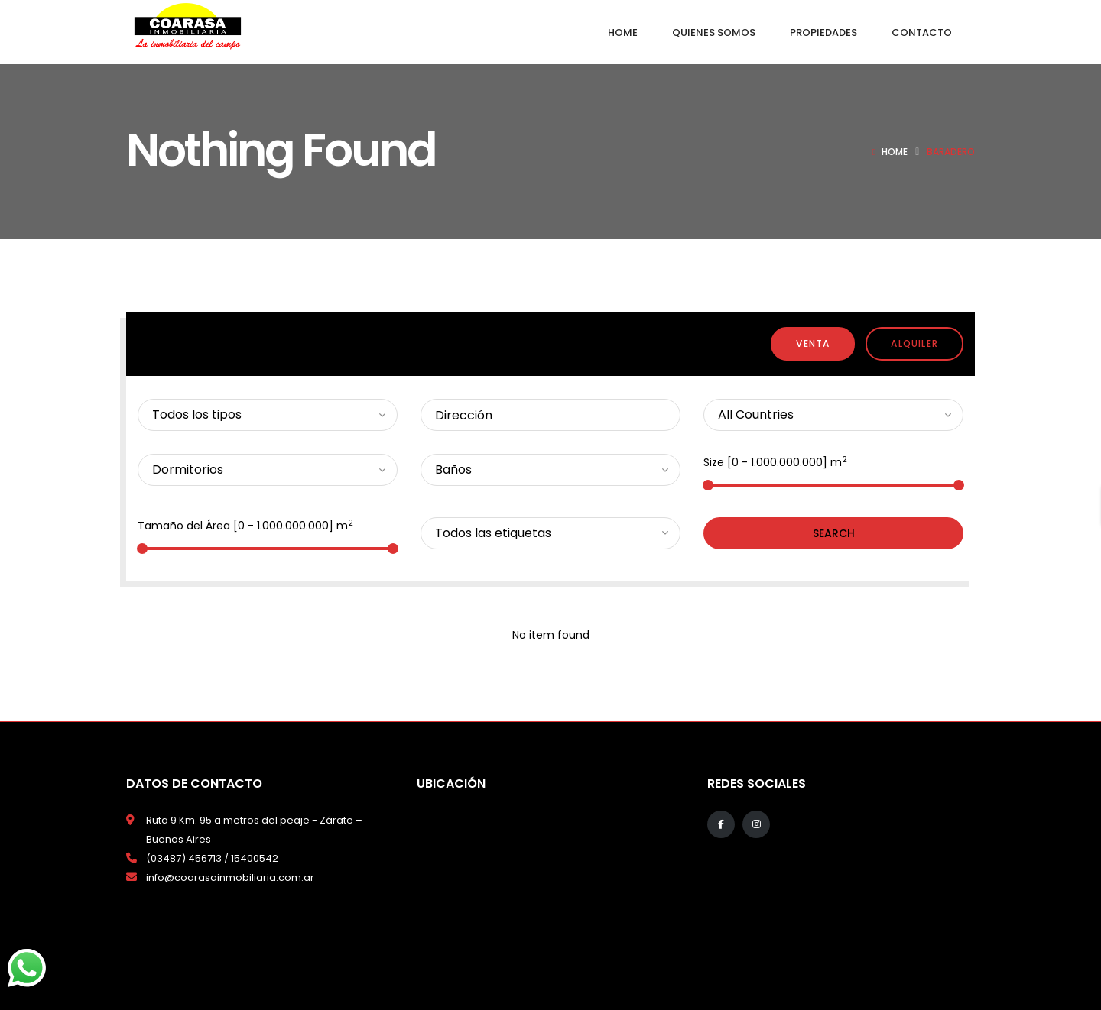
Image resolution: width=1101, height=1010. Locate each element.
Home (895, 151)
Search (834, 533)
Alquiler (914, 343)
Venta (813, 343)
